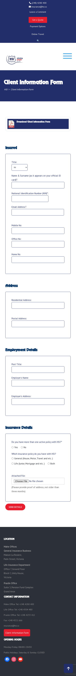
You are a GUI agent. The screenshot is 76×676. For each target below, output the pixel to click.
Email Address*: (19, 206)
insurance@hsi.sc (11, 625)
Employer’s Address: (21, 396)
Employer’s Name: (20, 377)
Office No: (16, 238)
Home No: (16, 254)
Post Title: (17, 364)
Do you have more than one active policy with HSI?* (37, 442)
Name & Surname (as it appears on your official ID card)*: (36, 177)
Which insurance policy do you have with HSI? (34, 458)
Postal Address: (19, 318)
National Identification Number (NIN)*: (30, 193)
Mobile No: (17, 225)
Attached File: (18, 475)
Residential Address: (22, 300)
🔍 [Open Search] (38, 40)
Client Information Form (17, 632)
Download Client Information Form (33, 121)
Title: (14, 162)
